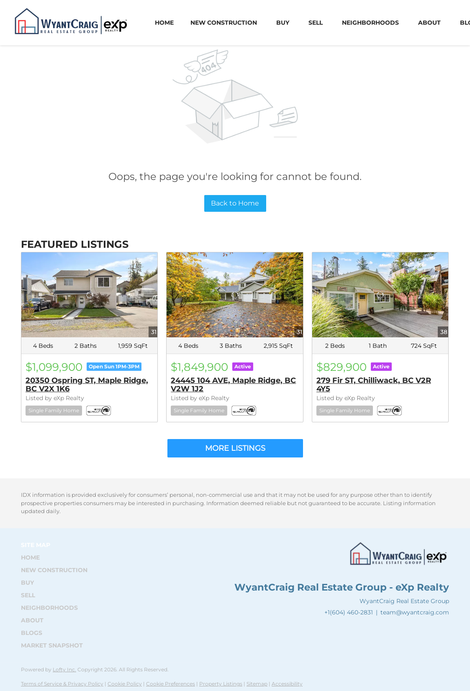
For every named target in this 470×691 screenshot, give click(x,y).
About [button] (429, 22)
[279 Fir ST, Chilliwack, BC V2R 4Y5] (380, 294)
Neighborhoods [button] (370, 22)
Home (164, 22)
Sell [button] (315, 22)
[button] (56, 557)
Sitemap (257, 684)
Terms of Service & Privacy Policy (62, 684)
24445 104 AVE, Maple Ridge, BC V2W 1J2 (233, 384)
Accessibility (287, 684)
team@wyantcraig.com (414, 612)
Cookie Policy (125, 684)
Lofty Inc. (64, 669)
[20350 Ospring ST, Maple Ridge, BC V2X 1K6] (89, 294)
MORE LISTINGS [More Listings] (235, 448)
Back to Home (235, 203)
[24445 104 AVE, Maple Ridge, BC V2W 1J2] (235, 294)
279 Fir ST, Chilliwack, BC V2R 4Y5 (373, 384)
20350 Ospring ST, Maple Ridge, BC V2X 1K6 (87, 384)
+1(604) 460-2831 (348, 612)
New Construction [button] (223, 22)
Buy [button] (282, 22)
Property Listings (220, 684)
